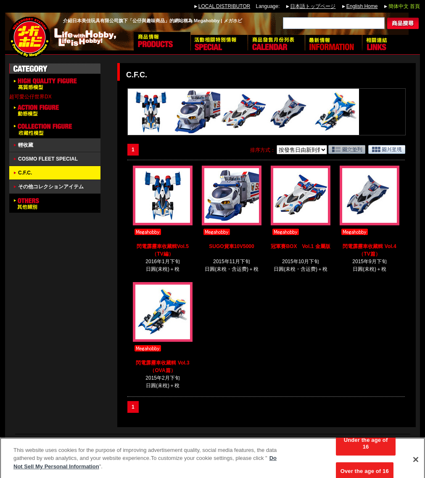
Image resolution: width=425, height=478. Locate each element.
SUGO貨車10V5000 (231, 246)
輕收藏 (25, 145)
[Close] (416, 463)
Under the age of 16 (366, 446)
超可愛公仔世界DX (30, 97)
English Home (362, 6)
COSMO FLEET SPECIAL (48, 159)
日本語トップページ (312, 6)
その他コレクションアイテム (51, 187)
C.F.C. (25, 173)
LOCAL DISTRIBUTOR (224, 6)
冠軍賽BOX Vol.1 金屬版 (300, 246)
